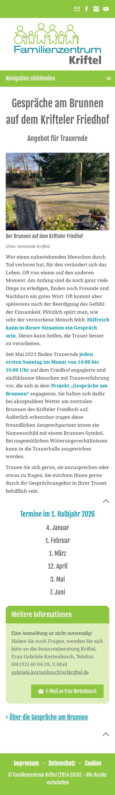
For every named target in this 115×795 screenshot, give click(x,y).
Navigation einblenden (30, 78)
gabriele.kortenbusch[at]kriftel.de (50, 672)
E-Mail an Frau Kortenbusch (67, 691)
